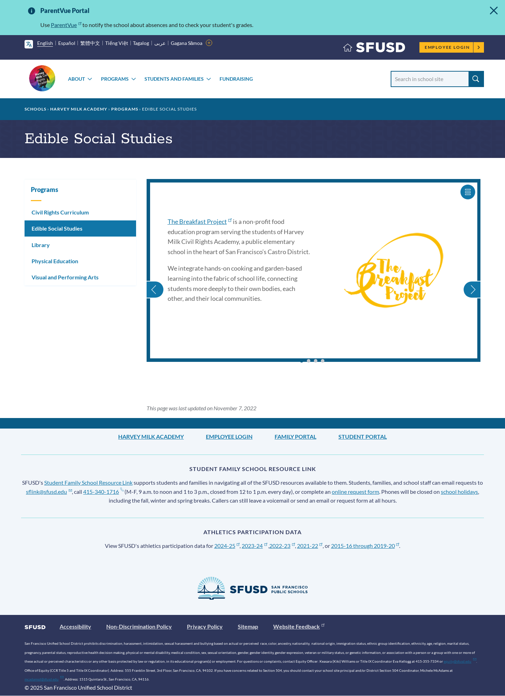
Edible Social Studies (57, 228)
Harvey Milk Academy (78, 109)
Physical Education (55, 261)
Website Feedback (298, 626)
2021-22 (310, 545)
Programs (115, 79)
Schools (35, 109)
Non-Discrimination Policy (139, 626)
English (45, 43)
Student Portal (362, 436)
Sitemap (248, 626)
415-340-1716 (103, 491)
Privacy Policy (205, 626)
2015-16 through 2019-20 (365, 545)
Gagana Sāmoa (187, 43)
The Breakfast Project (200, 221)
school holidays (459, 491)
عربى (160, 43)
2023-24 (254, 545)
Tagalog (141, 43)
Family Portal (295, 436)
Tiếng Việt (116, 43)
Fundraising (236, 79)
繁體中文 (90, 43)
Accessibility (75, 626)
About (76, 79)
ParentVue (66, 24)
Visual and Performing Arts (65, 277)
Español (66, 43)
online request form (355, 491)
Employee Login (452, 47)
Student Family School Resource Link (88, 482)
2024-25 (227, 545)
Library (41, 244)
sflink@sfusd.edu (49, 491)
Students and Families (174, 79)
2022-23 (282, 545)
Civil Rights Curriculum (60, 212)
